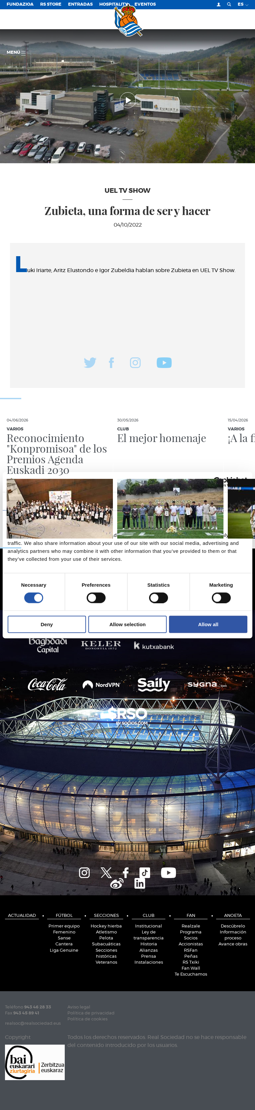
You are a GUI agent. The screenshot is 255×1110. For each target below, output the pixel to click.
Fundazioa (20, 4)
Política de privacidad (91, 1013)
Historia (148, 944)
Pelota (106, 938)
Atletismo (106, 932)
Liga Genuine (64, 950)
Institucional (148, 926)
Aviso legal (78, 1007)
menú (16, 52)
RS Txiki (191, 962)
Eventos (145, 4)
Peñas (191, 956)
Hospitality (113, 4)
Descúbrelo (233, 926)
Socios (191, 938)
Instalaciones (148, 962)
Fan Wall (191, 968)
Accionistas (191, 944)
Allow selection (127, 624)
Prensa (148, 956)
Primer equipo (64, 926)
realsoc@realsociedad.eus (33, 1023)
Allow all (208, 624)
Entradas (80, 4)
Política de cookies (87, 1019)
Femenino (64, 932)
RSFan (191, 950)
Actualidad (22, 916)
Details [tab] (127, 501)
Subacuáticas (106, 944)
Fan (191, 916)
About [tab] (211, 501)
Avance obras (232, 944)
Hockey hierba (106, 926)
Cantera (64, 944)
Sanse (64, 938)
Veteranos (106, 962)
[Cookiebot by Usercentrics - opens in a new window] (218, 482)
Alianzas (148, 950)
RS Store (50, 4)
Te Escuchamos (191, 974)
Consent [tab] (44, 501)
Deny (47, 624)
